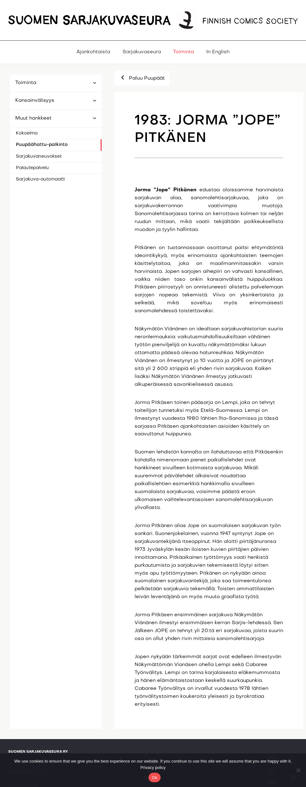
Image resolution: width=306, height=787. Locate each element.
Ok (154, 777)
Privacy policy (152, 767)
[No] (298, 770)
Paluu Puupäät (142, 77)
